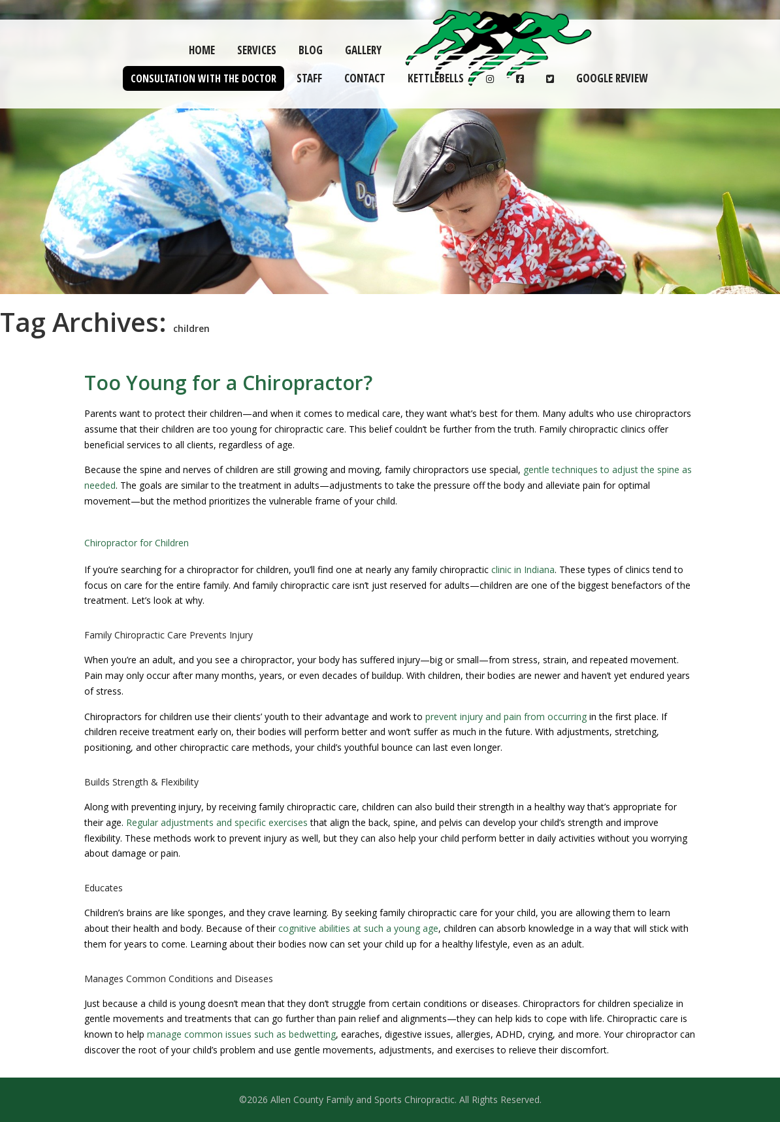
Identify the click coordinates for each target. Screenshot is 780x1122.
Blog (311, 50)
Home (202, 50)
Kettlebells (436, 78)
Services (256, 50)
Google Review (611, 78)
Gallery (363, 50)
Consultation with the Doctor (203, 78)
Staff (309, 78)
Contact (364, 78)
